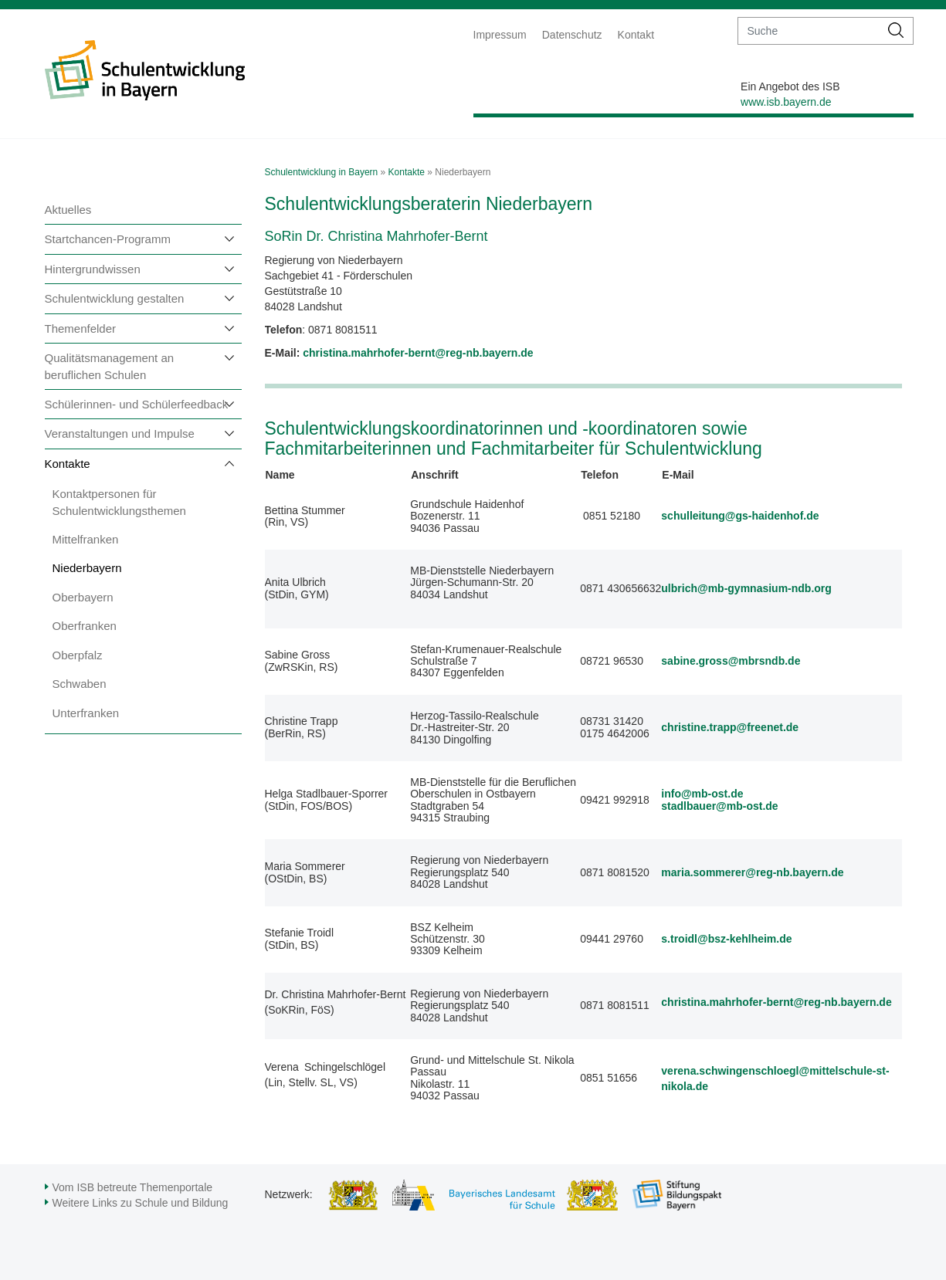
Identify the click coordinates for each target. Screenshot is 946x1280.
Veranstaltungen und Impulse (120, 433)
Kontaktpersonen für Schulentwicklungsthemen (119, 501)
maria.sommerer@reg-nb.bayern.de (752, 872)
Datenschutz (572, 35)
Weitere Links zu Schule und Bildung (141, 1203)
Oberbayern (83, 597)
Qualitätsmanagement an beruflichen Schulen (110, 366)
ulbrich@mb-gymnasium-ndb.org (746, 588)
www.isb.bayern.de (786, 102)
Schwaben (80, 683)
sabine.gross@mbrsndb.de (730, 661)
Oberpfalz (78, 655)
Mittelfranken (86, 539)
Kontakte (67, 463)
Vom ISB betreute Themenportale (133, 1187)
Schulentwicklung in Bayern (321, 172)
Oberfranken (85, 625)
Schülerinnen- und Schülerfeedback (137, 404)
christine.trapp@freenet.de (730, 727)
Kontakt (636, 35)
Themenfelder (81, 328)
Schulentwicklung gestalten (115, 298)
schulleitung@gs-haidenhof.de (740, 516)
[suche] (809, 31)
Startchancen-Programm (108, 239)
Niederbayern (87, 567)
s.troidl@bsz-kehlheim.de (726, 939)
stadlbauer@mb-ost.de (719, 806)
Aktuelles (68, 209)
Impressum (500, 35)
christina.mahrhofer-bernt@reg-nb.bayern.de (776, 1002)
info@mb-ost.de (702, 793)
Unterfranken (86, 713)
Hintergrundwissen (93, 269)
